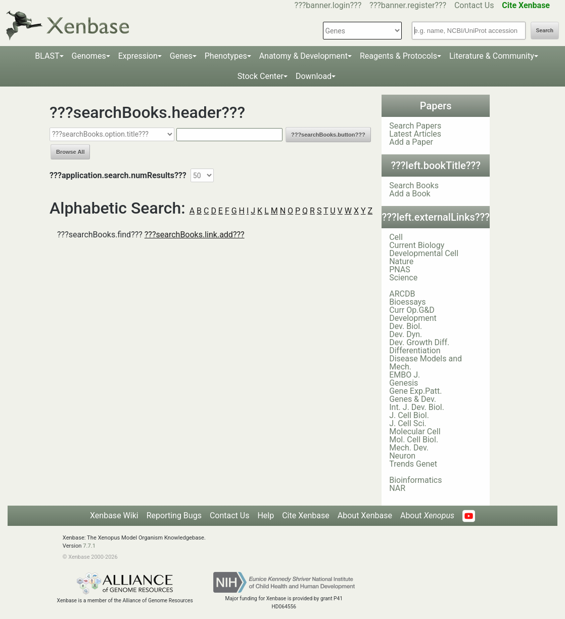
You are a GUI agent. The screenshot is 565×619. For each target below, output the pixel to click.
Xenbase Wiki (114, 515)
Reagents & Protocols (398, 56)
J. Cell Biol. (409, 415)
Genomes (89, 56)
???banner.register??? (407, 5)
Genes (181, 56)
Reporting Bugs (174, 515)
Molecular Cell (414, 431)
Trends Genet (413, 464)
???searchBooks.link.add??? (195, 234)
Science (403, 277)
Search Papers (415, 126)
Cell (396, 237)
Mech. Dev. (409, 447)
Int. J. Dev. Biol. (416, 407)
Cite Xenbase (305, 515)
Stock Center (261, 76)
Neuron (402, 456)
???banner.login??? (328, 5)
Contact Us (474, 5)
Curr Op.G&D (412, 310)
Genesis (403, 383)
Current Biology (416, 245)
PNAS (399, 269)
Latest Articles (415, 134)
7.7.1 (89, 546)
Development (413, 318)
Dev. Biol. (405, 326)
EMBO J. (404, 375)
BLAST (47, 56)
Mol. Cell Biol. (413, 439)
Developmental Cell (423, 253)
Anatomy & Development (303, 56)
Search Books (414, 185)
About (427, 515)
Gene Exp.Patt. (415, 391)
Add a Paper (411, 142)
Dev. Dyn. (405, 334)
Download (314, 76)
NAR (397, 488)
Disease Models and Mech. (425, 363)
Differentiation (414, 350)
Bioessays (407, 302)
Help (265, 515)
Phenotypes (226, 56)
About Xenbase (365, 515)
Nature (401, 261)
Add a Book (409, 193)
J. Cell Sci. (408, 423)
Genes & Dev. (412, 399)
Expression (138, 56)
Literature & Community (491, 56)
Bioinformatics (415, 480)
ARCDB (402, 294)
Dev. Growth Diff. (419, 342)
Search (544, 30)
